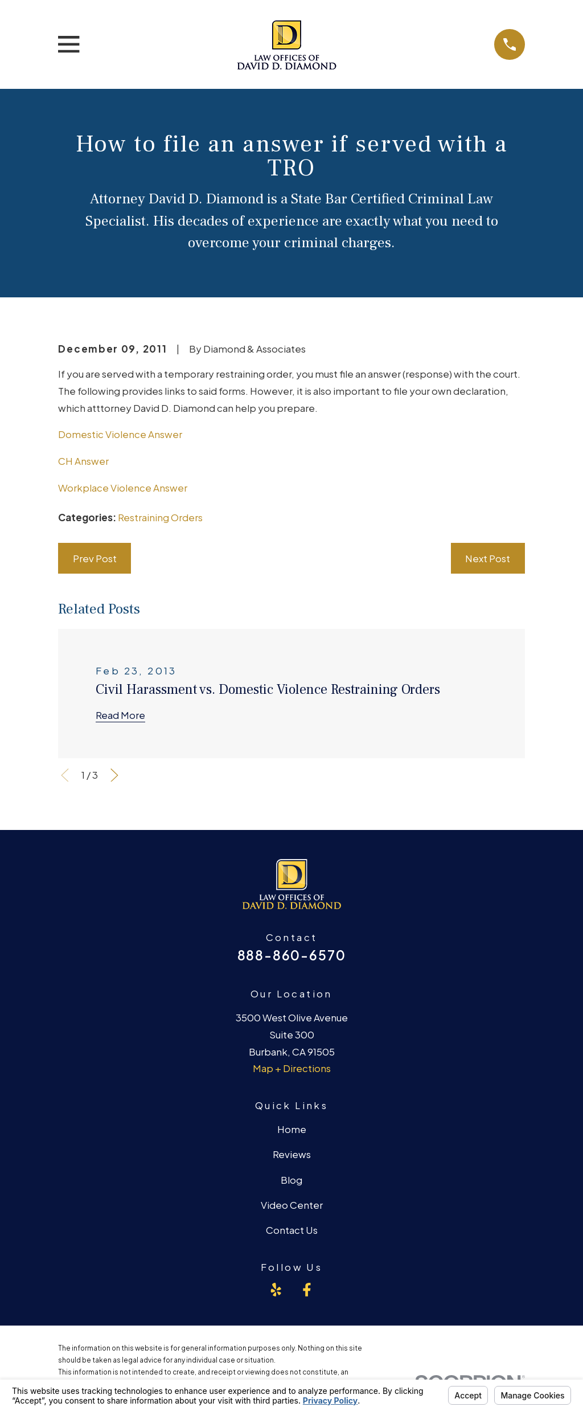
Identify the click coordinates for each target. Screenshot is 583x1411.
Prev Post (95, 558)
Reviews (292, 1154)
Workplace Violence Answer (122, 487)
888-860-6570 (291, 955)
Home (291, 1129)
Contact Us (292, 1230)
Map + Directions (292, 1068)
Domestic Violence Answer (120, 434)
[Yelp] (276, 1290)
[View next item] (114, 775)
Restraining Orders (160, 517)
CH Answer (83, 461)
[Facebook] (307, 1290)
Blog (291, 1179)
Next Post (487, 558)
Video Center (292, 1205)
